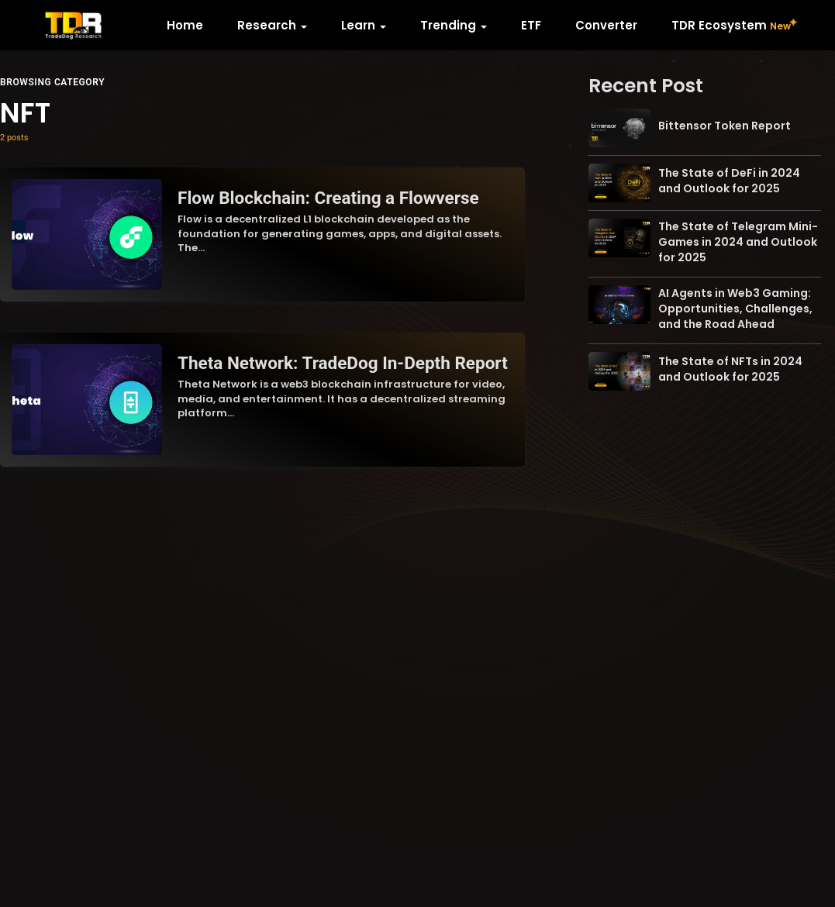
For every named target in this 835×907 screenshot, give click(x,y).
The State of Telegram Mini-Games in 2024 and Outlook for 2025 (738, 242)
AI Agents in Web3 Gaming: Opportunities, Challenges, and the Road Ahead (735, 308)
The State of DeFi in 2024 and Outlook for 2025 (729, 180)
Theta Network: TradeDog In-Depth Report (343, 363)
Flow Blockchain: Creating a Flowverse (328, 198)
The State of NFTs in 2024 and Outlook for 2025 (730, 369)
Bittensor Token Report (724, 125)
